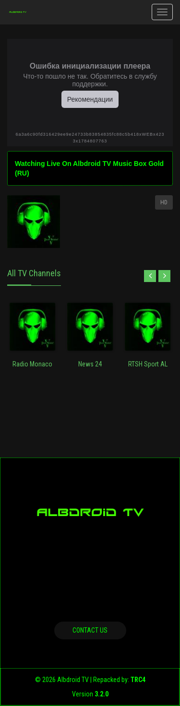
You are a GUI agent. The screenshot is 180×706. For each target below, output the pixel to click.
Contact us (90, 630)
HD (164, 202)
